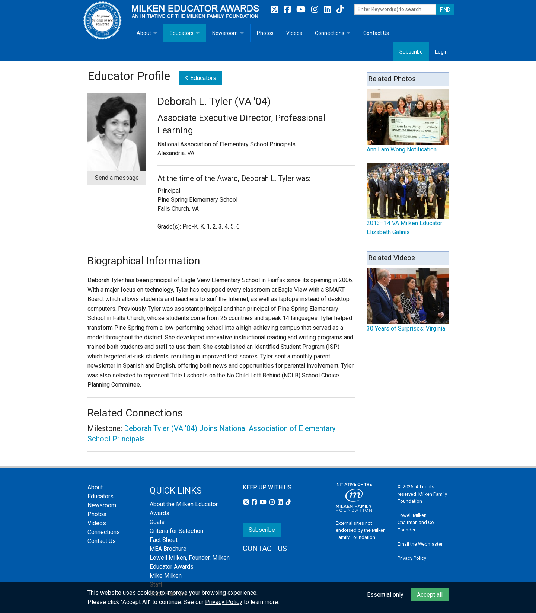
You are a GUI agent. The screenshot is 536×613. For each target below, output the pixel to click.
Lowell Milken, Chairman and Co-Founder (417, 522)
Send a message (117, 177)
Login (441, 52)
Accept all (430, 594)
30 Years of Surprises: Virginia (406, 328)
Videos (294, 33)
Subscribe (411, 52)
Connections (329, 33)
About (144, 33)
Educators (182, 33)
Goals (157, 522)
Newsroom (225, 33)
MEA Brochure (168, 548)
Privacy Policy (412, 558)
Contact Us (376, 33)
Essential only (385, 594)
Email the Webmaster (420, 544)
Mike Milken (166, 575)
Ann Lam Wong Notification (402, 149)
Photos (265, 33)
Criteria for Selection (176, 530)
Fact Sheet (164, 539)
